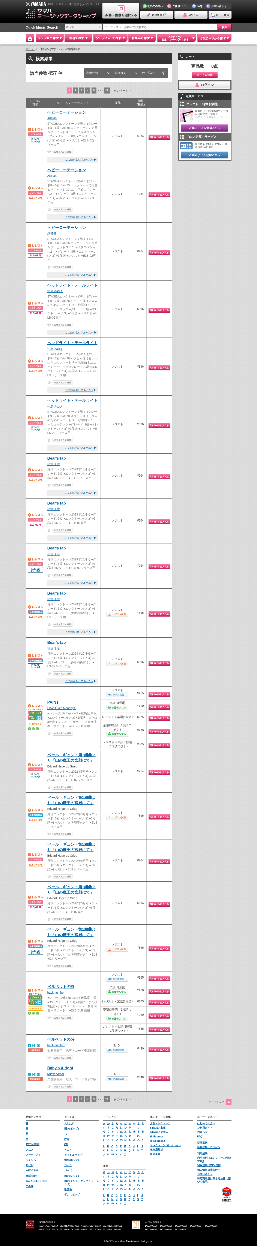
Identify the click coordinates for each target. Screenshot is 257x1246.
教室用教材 (156, 1149)
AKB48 (52, 118)
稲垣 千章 (53, 464)
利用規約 (202, 1153)
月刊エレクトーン (160, 1123)
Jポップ (69, 1123)
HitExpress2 (157, 1140)
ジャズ (68, 1170)
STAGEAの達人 (159, 1132)
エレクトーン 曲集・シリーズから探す (176, 38)
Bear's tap (56, 458)
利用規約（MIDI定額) (209, 1165)
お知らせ (202, 1132)
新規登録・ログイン (208, 1147)
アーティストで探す (110, 38)
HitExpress (157, 1136)
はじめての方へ (206, 1123)
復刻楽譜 (155, 1153)
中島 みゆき (55, 291)
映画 (66, 1139)
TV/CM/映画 (33, 1144)
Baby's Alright (60, 1068)
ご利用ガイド (205, 1127)
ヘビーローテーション (66, 112)
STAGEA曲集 (158, 1127)
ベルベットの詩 (60, 987)
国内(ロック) (71, 1175)
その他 (29, 1186)
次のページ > (122, 90)
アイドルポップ (73, 1154)
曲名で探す (78, 38)
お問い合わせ (205, 1174)
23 (106, 90)
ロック (68, 1165)
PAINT (53, 702)
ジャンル (31, 1160)
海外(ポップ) (71, 1160)
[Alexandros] (55, 1074)
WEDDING (32, 1170)
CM (66, 1144)
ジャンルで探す (50, 38)
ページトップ (216, 1101)
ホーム (30, 49)
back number (56, 992)
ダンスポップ (72, 1194)
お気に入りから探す (214, 38)
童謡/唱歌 (31, 1175)
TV (66, 1133)
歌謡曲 (68, 1189)
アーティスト (33, 1154)
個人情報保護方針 (207, 1169)
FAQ (200, 1136)
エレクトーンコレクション (165, 1145)
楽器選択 (202, 1142)
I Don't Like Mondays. (61, 708)
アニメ (29, 1149)
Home (30, 38)
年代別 (29, 1165)
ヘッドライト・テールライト (72, 285)
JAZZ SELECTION (37, 1181)
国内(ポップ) (71, 1128)
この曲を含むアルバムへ (79, 159)
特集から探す (142, 38)
